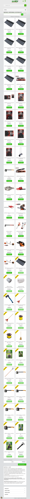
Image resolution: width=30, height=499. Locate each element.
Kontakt (6, 494)
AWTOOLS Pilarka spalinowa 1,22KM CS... (20, 250)
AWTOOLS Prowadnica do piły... (21, 85)
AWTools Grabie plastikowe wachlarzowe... (20, 305)
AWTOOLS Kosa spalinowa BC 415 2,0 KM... (9, 250)
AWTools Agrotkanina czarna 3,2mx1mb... (9, 48)
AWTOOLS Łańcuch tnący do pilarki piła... (9, 103)
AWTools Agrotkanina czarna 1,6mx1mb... (9, 30)
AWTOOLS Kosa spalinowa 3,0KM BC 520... (9, 269)
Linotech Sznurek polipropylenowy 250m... (21, 287)
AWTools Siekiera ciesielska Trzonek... (20, 397)
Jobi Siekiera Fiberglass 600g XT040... (9, 305)
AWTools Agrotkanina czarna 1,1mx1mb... (9, 66)
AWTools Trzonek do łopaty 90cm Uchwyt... (9, 379)
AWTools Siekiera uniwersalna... (9, 232)
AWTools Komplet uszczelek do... (9, 360)
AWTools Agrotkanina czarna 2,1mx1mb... (21, 30)
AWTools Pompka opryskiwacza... (21, 452)
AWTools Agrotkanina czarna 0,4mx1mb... (21, 66)
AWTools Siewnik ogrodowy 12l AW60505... (20, 158)
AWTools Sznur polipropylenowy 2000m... (9, 287)
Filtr (22, 14)
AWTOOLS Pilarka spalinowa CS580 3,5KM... (20, 213)
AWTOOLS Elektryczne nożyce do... (9, 213)
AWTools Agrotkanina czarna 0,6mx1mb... (21, 48)
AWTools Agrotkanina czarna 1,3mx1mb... (21, 269)
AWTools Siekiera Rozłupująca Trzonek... (9, 177)
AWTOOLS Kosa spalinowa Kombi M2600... (21, 232)
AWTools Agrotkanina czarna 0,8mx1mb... (9, 85)
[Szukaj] (15, 5)
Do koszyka (9, 33)
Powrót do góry (22, 464)
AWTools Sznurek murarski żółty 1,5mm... (20, 324)
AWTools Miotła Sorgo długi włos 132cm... (20, 342)
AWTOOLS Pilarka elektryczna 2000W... (21, 195)
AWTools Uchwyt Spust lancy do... (21, 434)
